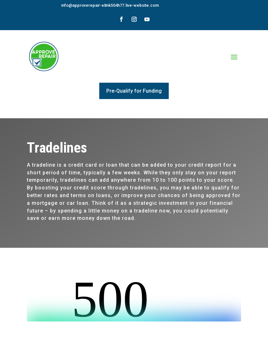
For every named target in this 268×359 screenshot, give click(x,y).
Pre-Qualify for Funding (134, 91)
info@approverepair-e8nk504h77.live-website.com (110, 5)
